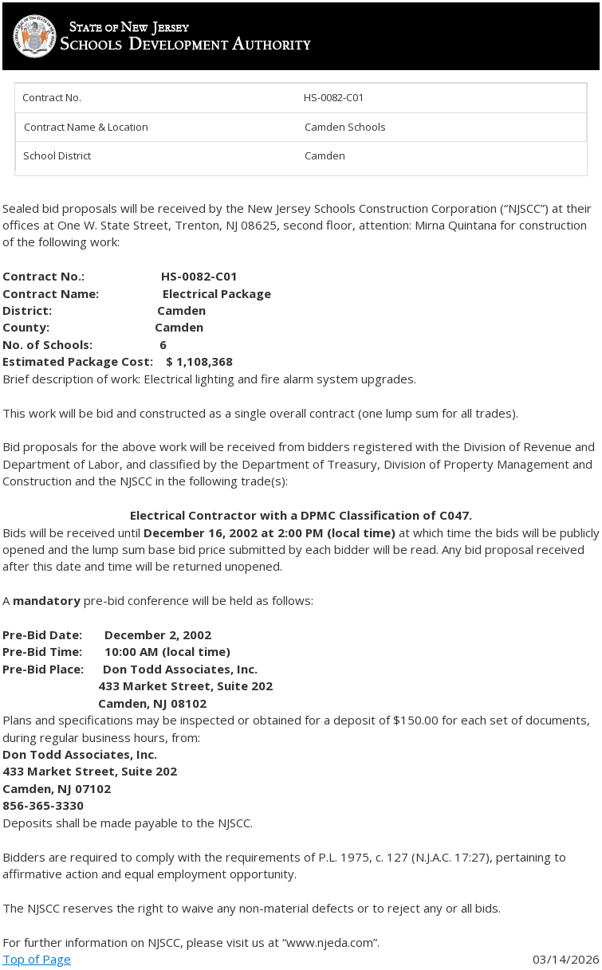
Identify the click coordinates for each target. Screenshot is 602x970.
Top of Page (36, 959)
